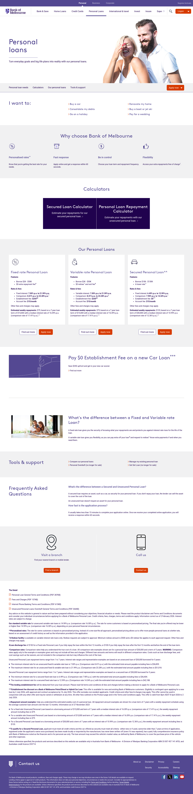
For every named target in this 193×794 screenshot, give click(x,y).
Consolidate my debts (82, 109)
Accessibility (163, 768)
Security (148, 768)
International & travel (119, 11)
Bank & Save (43, 11)
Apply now (46, 332)
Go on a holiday (79, 114)
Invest (137, 11)
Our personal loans (57, 87)
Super (159, 11)
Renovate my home (140, 103)
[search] (171, 11)
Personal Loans (96, 11)
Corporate (110, 3)
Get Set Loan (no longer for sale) (142, 465)
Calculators (38, 87)
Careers (176, 762)
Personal (82, 3)
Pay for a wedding (139, 114)
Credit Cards (77, 11)
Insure (148, 11)
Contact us (141, 570)
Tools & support (77, 87)
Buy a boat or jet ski (140, 109)
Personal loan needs (18, 87)
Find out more (28, 332)
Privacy (161, 762)
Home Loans (60, 11)
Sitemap (176, 768)
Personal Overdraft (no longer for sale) (86, 465)
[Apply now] (175, 88)
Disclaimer (149, 762)
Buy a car (75, 103)
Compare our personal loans (81, 462)
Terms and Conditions (99, 782)
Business (96, 3)
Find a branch (51, 570)
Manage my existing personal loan (143, 462)
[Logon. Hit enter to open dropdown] (183, 11)
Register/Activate (184, 3)
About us (137, 762)
